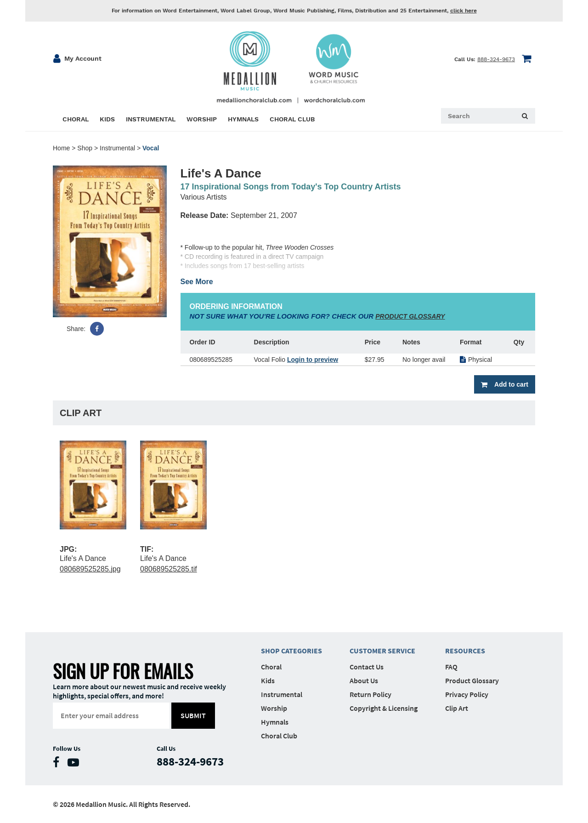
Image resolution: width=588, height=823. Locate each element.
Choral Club (279, 735)
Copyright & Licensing (384, 708)
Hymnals (274, 721)
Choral (271, 666)
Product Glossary (472, 680)
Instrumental (117, 148)
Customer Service (382, 650)
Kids (268, 680)
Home (61, 148)
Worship (274, 708)
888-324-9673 (496, 59)
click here (463, 10)
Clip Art (456, 708)
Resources (465, 650)
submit (193, 715)
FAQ (451, 666)
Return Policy (370, 694)
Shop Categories (291, 650)
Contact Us (367, 666)
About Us (364, 680)
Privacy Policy (466, 694)
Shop (84, 148)
